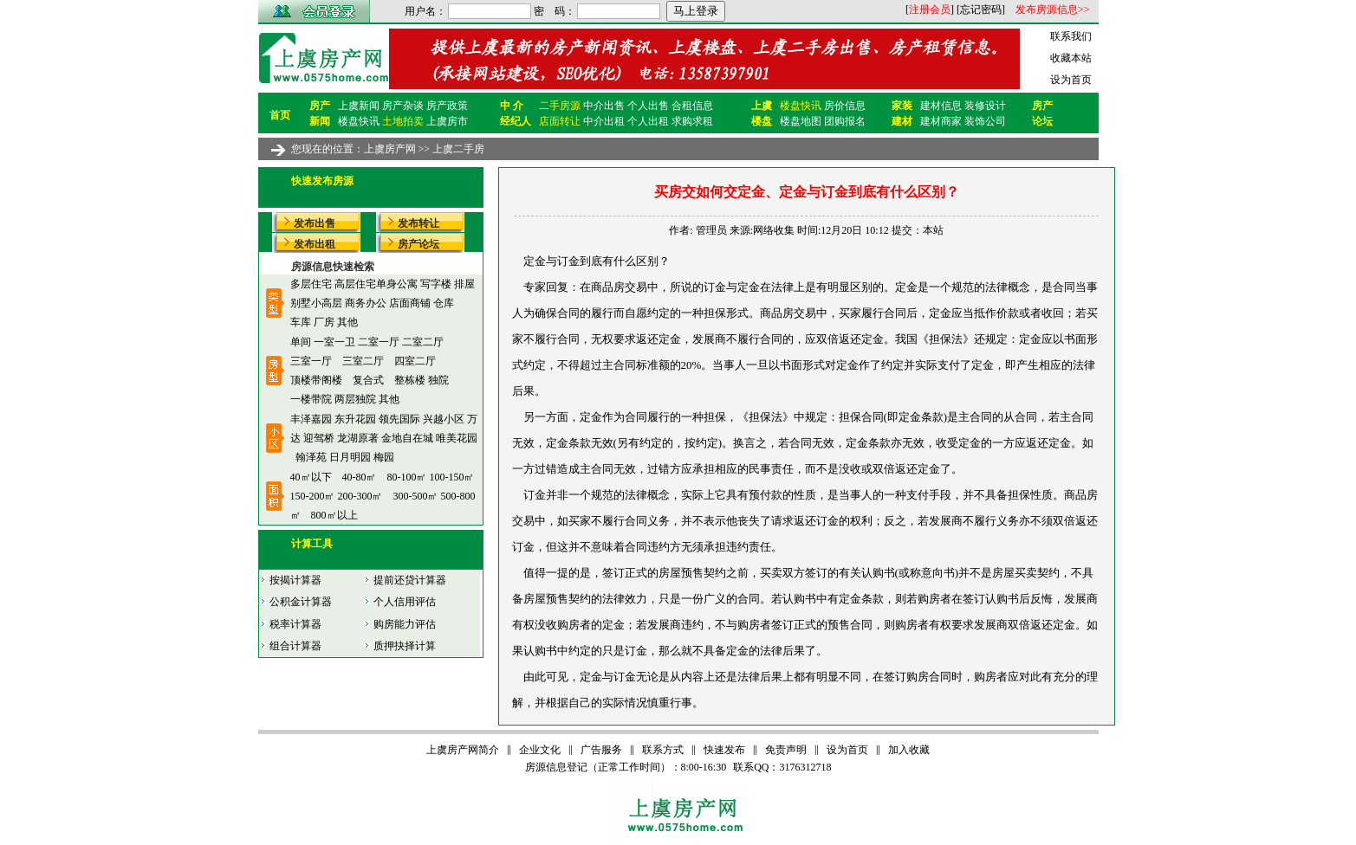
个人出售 (648, 106)
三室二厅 (363, 361)
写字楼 (435, 284)
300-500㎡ (415, 496)
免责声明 (786, 750)
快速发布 (724, 750)
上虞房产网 (390, 149)
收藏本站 (1071, 58)
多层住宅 (311, 284)
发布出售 (314, 223)
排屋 (464, 284)
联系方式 (663, 750)
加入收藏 (909, 750)
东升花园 (355, 419)
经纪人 (515, 121)
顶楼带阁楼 (316, 380)
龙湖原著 (358, 438)
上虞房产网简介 (462, 750)
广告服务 (601, 750)
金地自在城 (407, 438)
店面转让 (560, 121)
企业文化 (540, 750)
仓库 (443, 303)
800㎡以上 (334, 515)
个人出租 (648, 121)
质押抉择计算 (399, 646)
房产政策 (447, 106)
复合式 (368, 380)
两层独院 (355, 399)
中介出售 (604, 106)
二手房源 (560, 106)
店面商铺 (410, 303)
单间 (300, 342)
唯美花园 (456, 438)
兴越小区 (443, 419)
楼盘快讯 (359, 121)
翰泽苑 (311, 457)
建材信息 (941, 106)
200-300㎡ (360, 496)
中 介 (511, 106)
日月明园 (351, 457)
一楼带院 (311, 399)
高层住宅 (355, 284)
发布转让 (418, 223)
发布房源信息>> (1052, 9)
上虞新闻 (359, 106)
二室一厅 (378, 342)
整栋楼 (409, 380)
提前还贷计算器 (404, 580)
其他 (347, 322)
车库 (300, 322)
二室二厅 (423, 342)
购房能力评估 (399, 624)
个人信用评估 (399, 602)
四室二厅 (415, 361)
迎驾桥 (318, 438)
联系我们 (1071, 36)
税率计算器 (290, 624)
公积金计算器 (295, 602)
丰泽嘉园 (311, 419)
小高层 (326, 303)
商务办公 (365, 303)
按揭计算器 (290, 580)
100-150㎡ (452, 477)
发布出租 (314, 244)
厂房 (324, 322)
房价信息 (845, 106)
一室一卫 (334, 342)
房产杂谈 (403, 106)
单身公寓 (397, 284)
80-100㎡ (407, 477)
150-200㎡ (312, 496)
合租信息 (692, 106)
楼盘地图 (800, 121)
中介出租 (604, 121)
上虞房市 (447, 121)
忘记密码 (981, 9)
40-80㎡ (359, 477)
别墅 (300, 303)
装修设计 (985, 106)
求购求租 (692, 121)
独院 (438, 380)
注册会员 (929, 9)
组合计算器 (290, 646)
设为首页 (1071, 80)
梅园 (383, 457)
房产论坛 (418, 244)
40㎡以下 (311, 477)
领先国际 (399, 419)
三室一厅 (311, 361)
